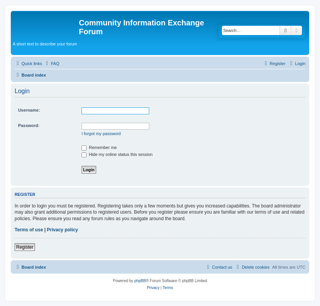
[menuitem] (51, 63)
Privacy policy (62, 229)
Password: (29, 125)
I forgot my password (101, 133)
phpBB (140, 281)
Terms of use (29, 229)
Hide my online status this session (117, 154)
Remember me (99, 147)
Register (24, 247)
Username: (29, 110)
